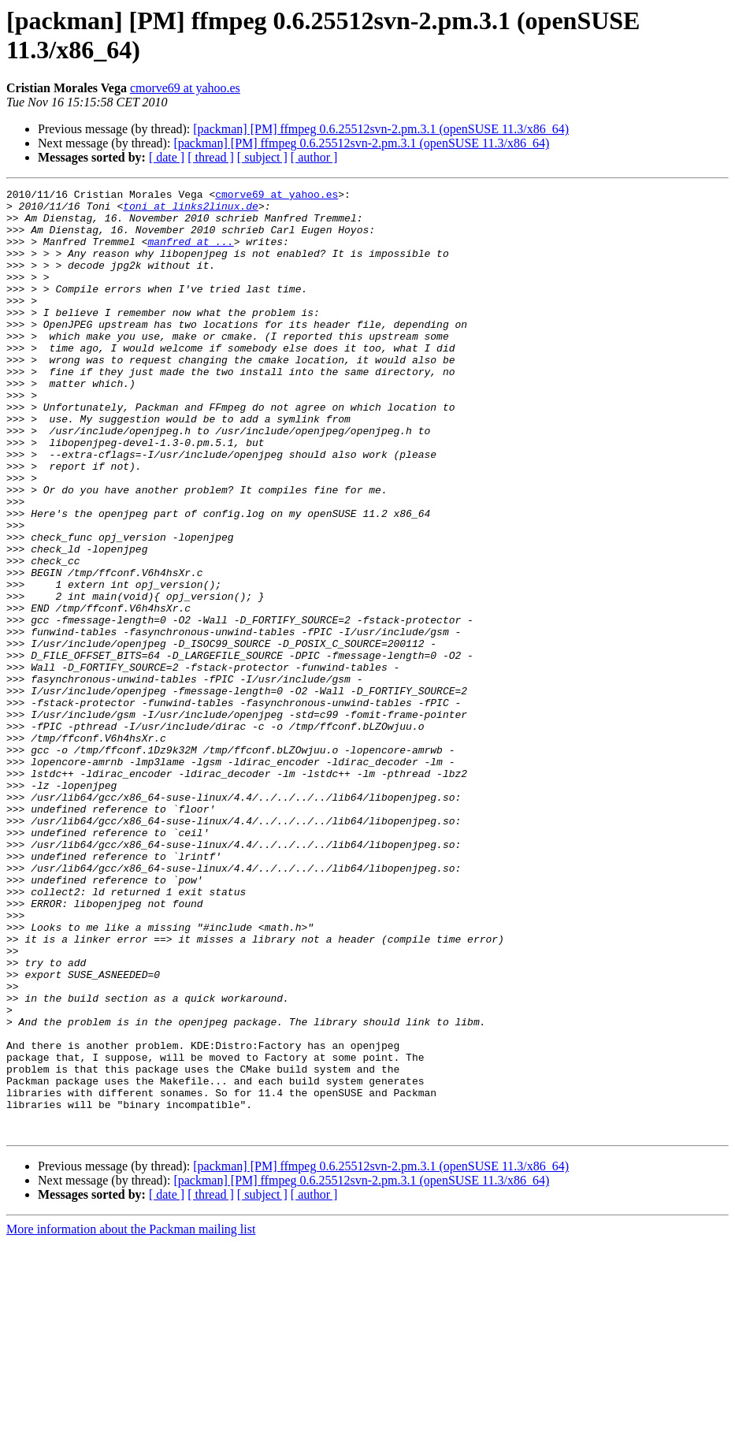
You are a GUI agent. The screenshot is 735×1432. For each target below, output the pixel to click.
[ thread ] (210, 157)
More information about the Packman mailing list (130, 1418)
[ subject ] (262, 157)
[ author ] (314, 157)
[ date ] (166, 157)
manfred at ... (190, 253)
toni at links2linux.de (190, 210)
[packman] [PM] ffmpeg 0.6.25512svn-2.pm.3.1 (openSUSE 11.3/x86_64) (381, 129)
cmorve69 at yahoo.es (185, 88)
